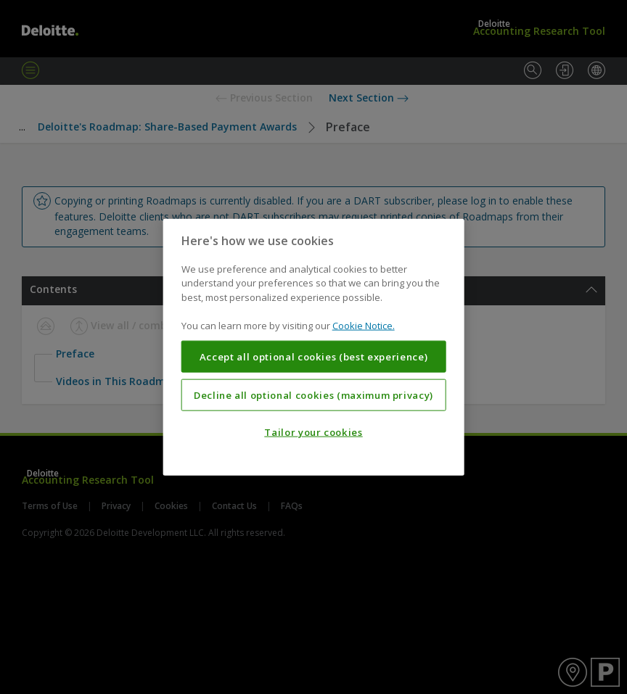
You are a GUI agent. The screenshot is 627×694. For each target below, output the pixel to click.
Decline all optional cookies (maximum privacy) (313, 394)
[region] (313, 347)
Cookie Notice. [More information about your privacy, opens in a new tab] (363, 325)
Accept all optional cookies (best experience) (314, 356)
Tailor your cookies (313, 432)
